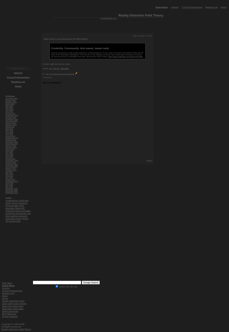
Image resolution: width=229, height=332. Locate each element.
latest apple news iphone (14, 303)
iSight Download (10, 311)
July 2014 (9, 112)
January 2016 (10, 146)
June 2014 (9, 110)
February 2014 (11, 102)
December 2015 (11, 144)
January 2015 (10, 123)
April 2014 (9, 106)
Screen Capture (10, 316)
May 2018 (9, 185)
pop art (56, 69)
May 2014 (9, 108)
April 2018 (9, 183)
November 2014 (11, 119)
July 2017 (9, 178)
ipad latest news (13, 218)
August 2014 (10, 113)
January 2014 (10, 100)
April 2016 (9, 151)
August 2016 (10, 159)
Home (5, 298)
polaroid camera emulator (18, 211)
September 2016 (11, 161)
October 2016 (10, 163)
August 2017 (10, 179)
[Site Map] (7, 283)
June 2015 (9, 132)
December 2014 (11, 121)
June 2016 (9, 155)
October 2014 (10, 117)
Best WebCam (9, 314)
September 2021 (11, 193)
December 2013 (11, 98)
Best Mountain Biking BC (15, 207)
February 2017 (11, 170)
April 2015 (9, 129)
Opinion (175, 7)
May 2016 (9, 153)
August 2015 (10, 136)
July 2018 (9, 187)
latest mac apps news (12, 306)
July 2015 (9, 134)
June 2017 (9, 176)
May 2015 (9, 130)
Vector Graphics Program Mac (16, 204)
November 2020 (11, 189)
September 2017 (11, 181)
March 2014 (10, 104)
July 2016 (9, 157)
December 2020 (11, 191)
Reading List (211, 7)
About (224, 7)
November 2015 (11, 142)
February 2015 (11, 125)
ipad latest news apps (12, 308)
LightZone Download (15, 213)
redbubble (64, 69)
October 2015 (10, 140)
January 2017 (10, 168)
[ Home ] (149, 160)
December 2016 (11, 166)
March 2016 (10, 149)
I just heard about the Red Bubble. (62, 74)
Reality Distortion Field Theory (16, 329)
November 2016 (11, 164)
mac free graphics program (18, 214)
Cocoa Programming (192, 7)
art (51, 69)
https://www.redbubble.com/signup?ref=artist (125, 57)
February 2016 (11, 147)
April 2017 (9, 172)
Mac (47, 74)
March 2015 (10, 127)
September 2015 (11, 138)
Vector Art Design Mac (16, 219)
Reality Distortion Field (13, 301)
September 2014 (11, 115)
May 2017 (9, 174)
